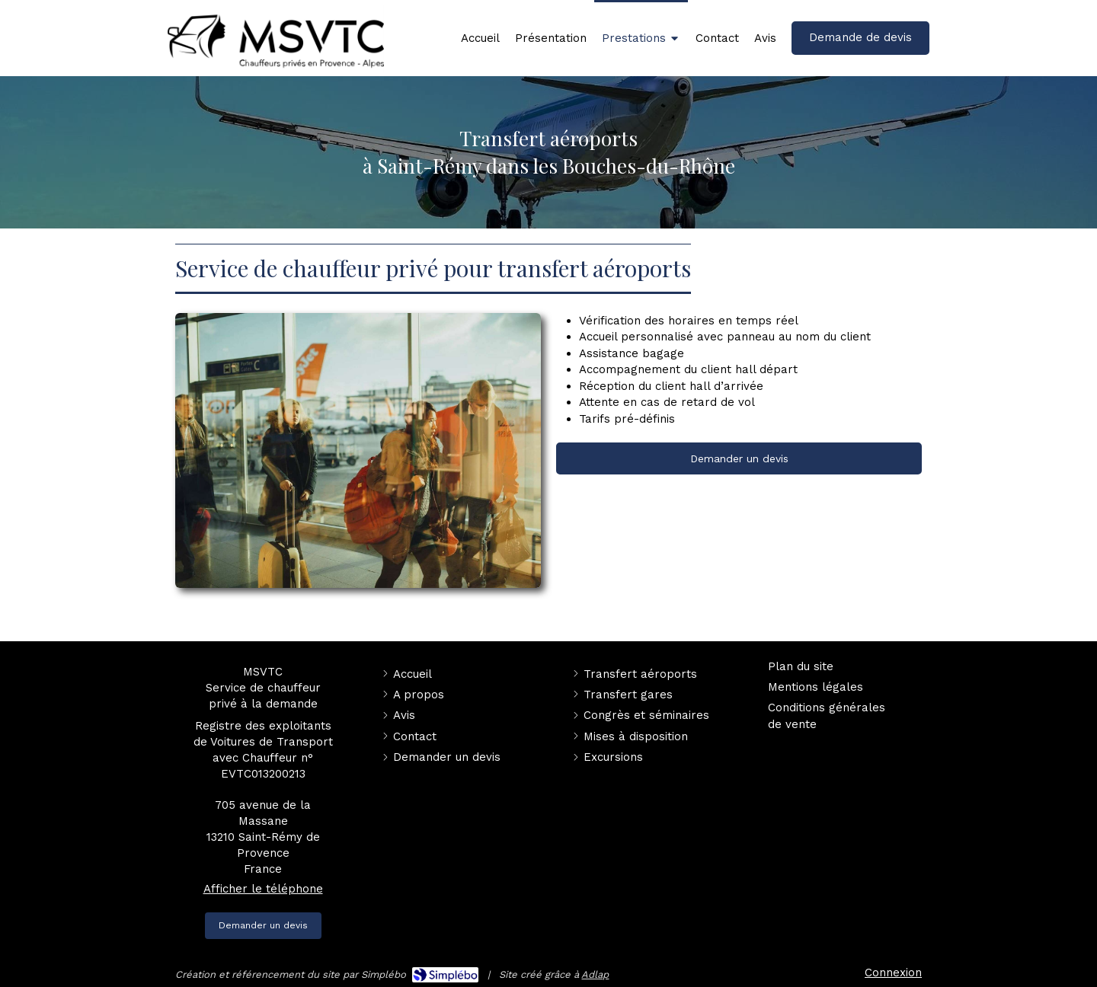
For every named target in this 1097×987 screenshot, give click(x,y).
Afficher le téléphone (263, 889)
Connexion (893, 972)
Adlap (595, 974)
